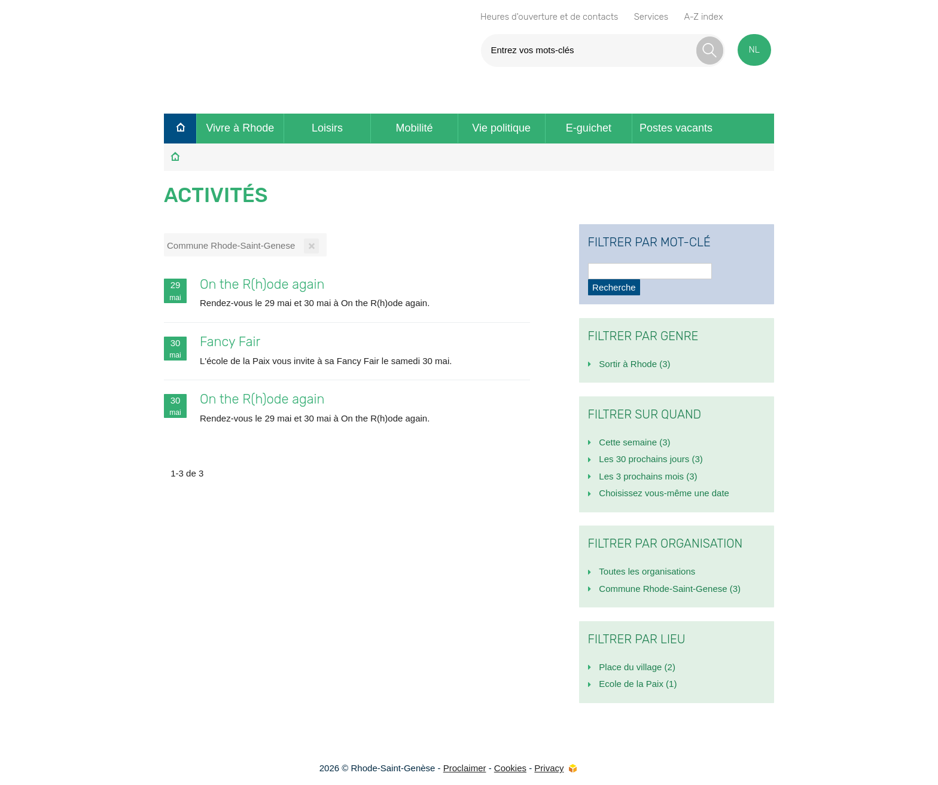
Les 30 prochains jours (650, 459)
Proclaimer (464, 768)
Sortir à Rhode (634, 364)
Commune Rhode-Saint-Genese (670, 589)
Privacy (549, 768)
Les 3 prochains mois (648, 476)
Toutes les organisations (647, 571)
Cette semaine (634, 442)
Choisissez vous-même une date (664, 493)
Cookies (510, 768)
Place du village (637, 667)
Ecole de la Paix (638, 684)
